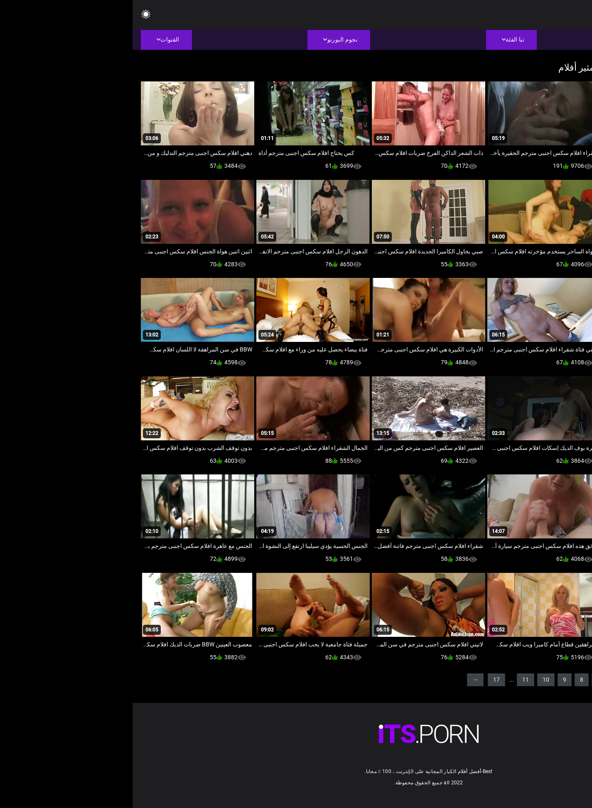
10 (413, 679)
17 (364, 679)
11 (393, 679)
